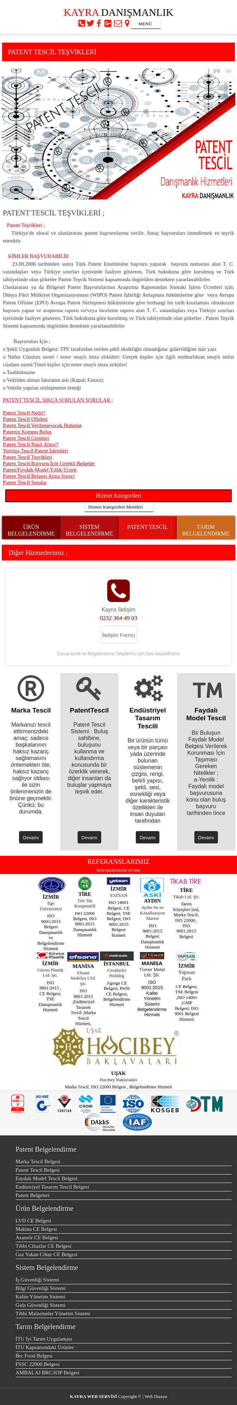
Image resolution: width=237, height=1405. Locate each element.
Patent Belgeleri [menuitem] (32, 1195)
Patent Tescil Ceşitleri (26, 438)
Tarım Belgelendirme (45, 1326)
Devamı (31, 837)
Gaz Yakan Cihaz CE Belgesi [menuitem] (46, 1254)
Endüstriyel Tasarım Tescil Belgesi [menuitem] (52, 1187)
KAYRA (81, 12)
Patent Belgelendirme (46, 1149)
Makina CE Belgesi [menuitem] (36, 1229)
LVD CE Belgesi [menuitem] (33, 1220)
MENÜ (142, 23)
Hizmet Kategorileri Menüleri (114, 507)
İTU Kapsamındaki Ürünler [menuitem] (45, 1347)
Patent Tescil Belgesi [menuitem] (38, 1170)
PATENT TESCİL (147, 527)
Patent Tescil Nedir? (24, 413)
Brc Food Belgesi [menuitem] (34, 1356)
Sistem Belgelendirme (47, 1267)
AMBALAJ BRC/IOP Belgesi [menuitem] (47, 1372)
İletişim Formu (118, 635)
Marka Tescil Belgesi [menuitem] (38, 1161)
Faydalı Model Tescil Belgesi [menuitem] (47, 1178)
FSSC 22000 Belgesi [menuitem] (38, 1364)
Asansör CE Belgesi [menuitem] (37, 1237)
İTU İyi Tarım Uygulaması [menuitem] (44, 1339)
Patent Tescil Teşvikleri (27, 457)
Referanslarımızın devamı (118, 870)
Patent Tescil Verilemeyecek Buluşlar (42, 425)
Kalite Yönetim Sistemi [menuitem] (40, 1296)
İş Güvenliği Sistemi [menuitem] (37, 1280)
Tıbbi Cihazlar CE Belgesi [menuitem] (44, 1246)
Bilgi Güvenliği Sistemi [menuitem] (41, 1288)
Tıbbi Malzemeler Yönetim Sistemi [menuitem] (53, 1313)
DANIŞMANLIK (137, 12)
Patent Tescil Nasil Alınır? (30, 444)
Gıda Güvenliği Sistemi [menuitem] (41, 1305)
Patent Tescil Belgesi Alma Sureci (39, 476)
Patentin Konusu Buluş (27, 432)
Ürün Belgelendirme (44, 1208)
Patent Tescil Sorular (25, 482)
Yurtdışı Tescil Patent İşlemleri (35, 451)
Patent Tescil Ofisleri (25, 419)
